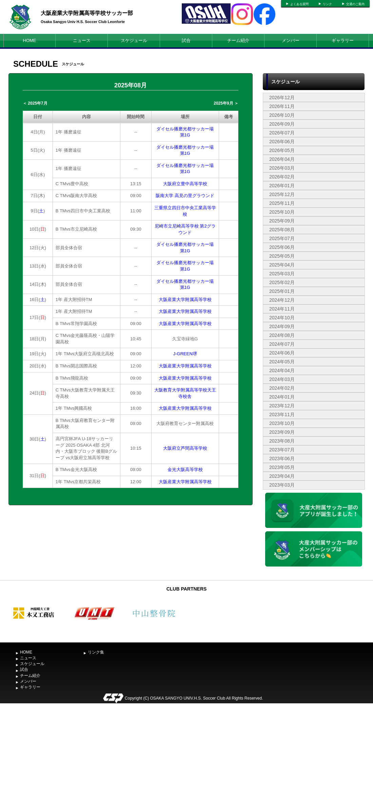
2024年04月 (282, 370)
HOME (29, 40)
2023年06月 (282, 458)
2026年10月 (282, 115)
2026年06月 (282, 141)
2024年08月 (282, 335)
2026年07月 (282, 132)
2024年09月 (282, 326)
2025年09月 (282, 220)
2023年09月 (282, 432)
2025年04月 (282, 265)
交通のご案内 (355, 4)
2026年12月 (282, 97)
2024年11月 (282, 309)
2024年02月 (282, 388)
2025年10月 (282, 212)
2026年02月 (282, 176)
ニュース (82, 40)
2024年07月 (282, 344)
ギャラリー (343, 40)
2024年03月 (282, 379)
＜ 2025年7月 (35, 103)
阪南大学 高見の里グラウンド (185, 195)
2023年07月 (282, 449)
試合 (186, 40)
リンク (327, 4)
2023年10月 (282, 423)
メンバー (290, 40)
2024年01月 (282, 397)
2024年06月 (282, 353)
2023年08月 (282, 441)
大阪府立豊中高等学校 (185, 183)
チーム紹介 (238, 40)
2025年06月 (282, 247)
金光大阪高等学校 (185, 469)
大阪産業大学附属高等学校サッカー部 (87, 13)
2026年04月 (282, 159)
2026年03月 (282, 168)
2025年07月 (282, 238)
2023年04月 (282, 476)
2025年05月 (282, 256)
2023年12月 (282, 405)
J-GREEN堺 (185, 353)
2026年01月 (282, 185)
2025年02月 (282, 282)
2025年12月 (282, 194)
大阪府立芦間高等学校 (185, 448)
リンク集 (96, 652)
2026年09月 (282, 124)
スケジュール (134, 40)
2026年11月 (282, 106)
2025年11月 (282, 203)
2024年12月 (282, 300)
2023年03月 (282, 485)
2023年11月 (282, 414)
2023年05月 (282, 467)
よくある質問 (299, 4)
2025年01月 (282, 291)
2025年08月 (282, 229)
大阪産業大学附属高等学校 (185, 299)
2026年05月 (282, 150)
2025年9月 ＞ (226, 103)
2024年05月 (282, 361)
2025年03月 (282, 273)
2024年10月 (282, 317)
